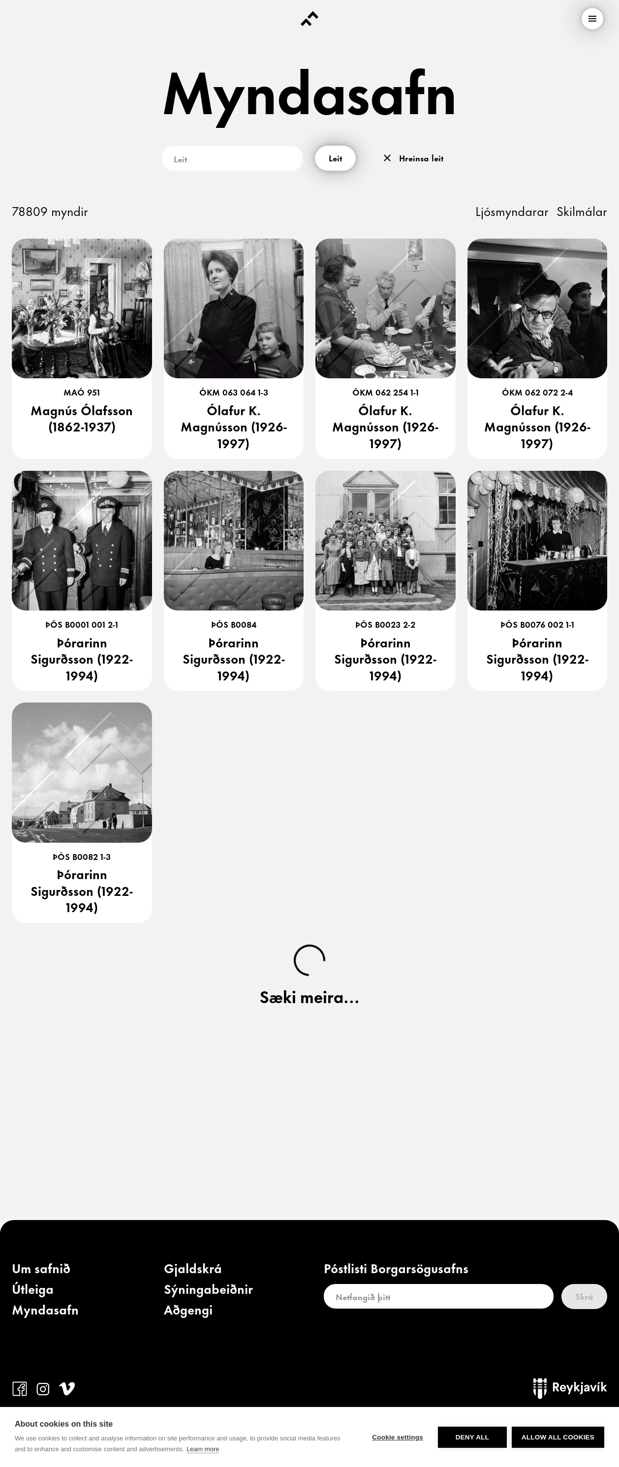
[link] (41, 1270)
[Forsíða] (309, 18)
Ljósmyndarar (512, 210)
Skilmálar (582, 210)
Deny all (472, 1437)
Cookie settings (397, 1437)
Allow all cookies (558, 1437)
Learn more (202, 1449)
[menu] (592, 19)
